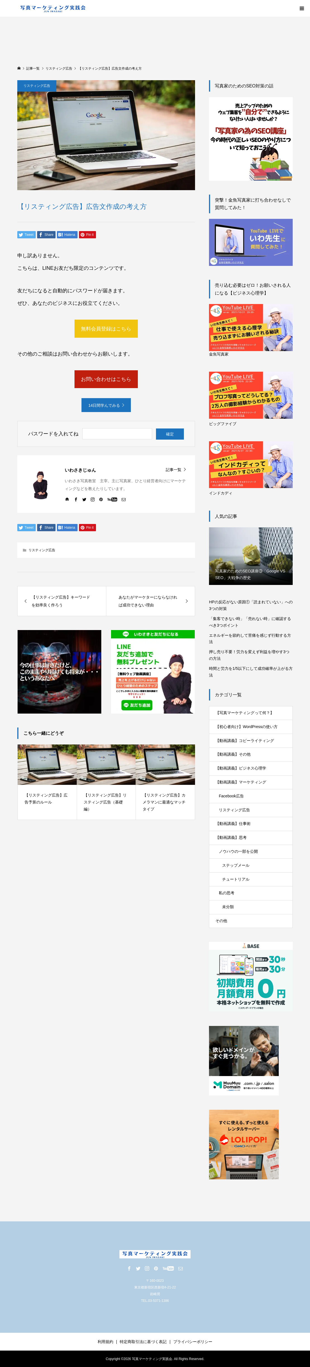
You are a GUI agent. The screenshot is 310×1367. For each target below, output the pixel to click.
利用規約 (105, 1341)
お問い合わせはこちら (106, 379)
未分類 (228, 907)
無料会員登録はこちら (106, 329)
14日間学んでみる (104, 405)
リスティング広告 (36, 86)
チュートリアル (235, 879)
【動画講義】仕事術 (233, 823)
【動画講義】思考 (231, 837)
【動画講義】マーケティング (240, 782)
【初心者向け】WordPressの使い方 (246, 726)
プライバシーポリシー (192, 1341)
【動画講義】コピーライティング (244, 740)
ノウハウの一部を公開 (238, 851)
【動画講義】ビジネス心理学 (240, 768)
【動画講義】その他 (233, 754)
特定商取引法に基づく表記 (143, 1341)
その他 (221, 920)
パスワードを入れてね (53, 434)
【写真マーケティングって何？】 (244, 713)
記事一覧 (173, 469)
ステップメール (235, 865)
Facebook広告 (231, 796)
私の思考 (226, 893)
